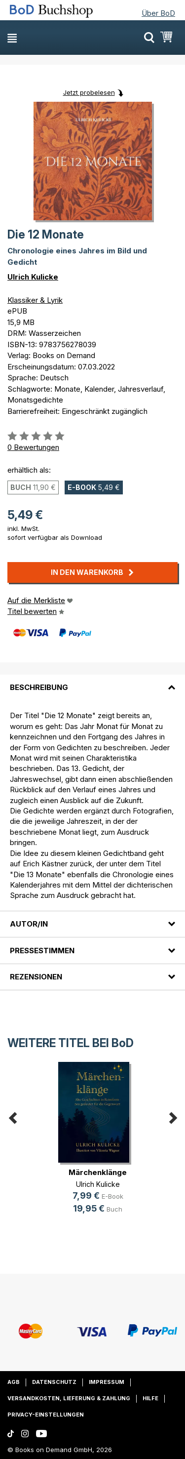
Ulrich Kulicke (32, 277)
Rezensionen (36, 976)
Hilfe (150, 1398)
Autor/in (29, 924)
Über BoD (158, 13)
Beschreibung (39, 687)
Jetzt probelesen (89, 92)
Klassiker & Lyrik (35, 300)
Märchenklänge (98, 1172)
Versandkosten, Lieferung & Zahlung (68, 1398)
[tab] (92, 681)
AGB (13, 1381)
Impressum (106, 1381)
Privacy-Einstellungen (45, 1414)
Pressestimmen (42, 950)
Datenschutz (54, 1381)
